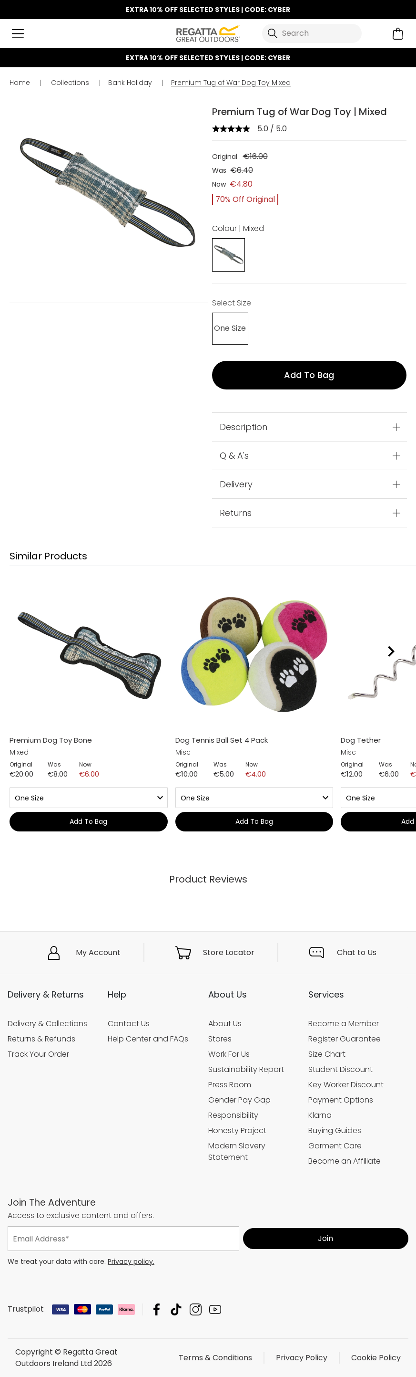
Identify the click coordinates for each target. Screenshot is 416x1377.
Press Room (229, 1084)
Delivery (236, 484)
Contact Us (129, 1023)
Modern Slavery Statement (236, 1151)
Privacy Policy (301, 1357)
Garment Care (335, 1145)
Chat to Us (356, 952)
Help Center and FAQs (148, 1038)
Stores (220, 1038)
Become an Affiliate (344, 1161)
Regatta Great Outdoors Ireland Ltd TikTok (176, 1309)
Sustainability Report (246, 1069)
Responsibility (233, 1115)
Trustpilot (26, 1308)
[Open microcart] (398, 34)
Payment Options (340, 1099)
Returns (236, 513)
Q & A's (234, 456)
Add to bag (309, 375)
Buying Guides (334, 1130)
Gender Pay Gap (239, 1099)
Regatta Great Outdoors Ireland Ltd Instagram (196, 1309)
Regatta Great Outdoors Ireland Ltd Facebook (156, 1309)
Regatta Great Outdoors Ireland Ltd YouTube (215, 1309)
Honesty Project (237, 1130)
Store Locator (228, 952)
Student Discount (340, 1069)
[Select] (230, 329)
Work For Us (229, 1054)
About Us (225, 1023)
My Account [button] (98, 952)
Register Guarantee (344, 1038)
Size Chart (326, 1054)
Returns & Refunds (41, 1038)
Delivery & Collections (47, 1023)
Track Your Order (38, 1054)
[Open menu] (18, 34)
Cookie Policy (376, 1357)
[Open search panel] (312, 33)
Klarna (320, 1115)
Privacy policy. (131, 1261)
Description (243, 427)
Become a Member (343, 1023)
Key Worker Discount (346, 1084)
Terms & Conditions (215, 1357)
